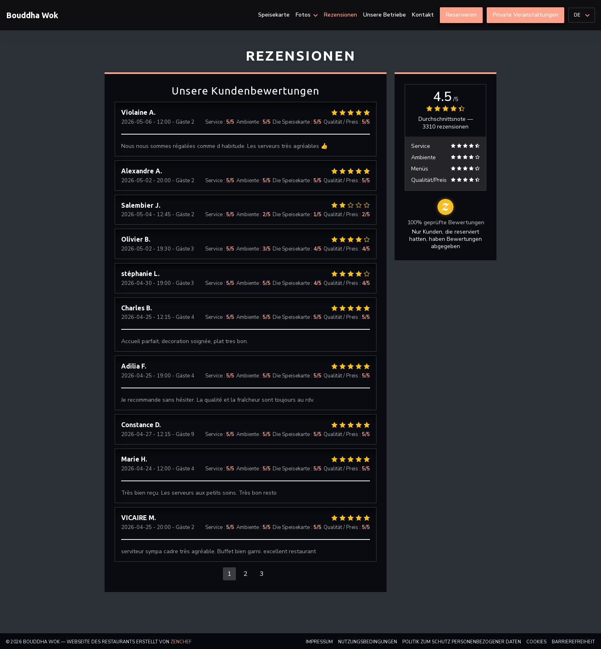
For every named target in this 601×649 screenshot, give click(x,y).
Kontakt (423, 15)
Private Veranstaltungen (525, 15)
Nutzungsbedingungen (367, 642)
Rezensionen (340, 15)
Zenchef (180, 642)
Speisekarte (274, 15)
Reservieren (461, 15)
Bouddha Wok (32, 15)
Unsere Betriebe (384, 15)
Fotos (307, 15)
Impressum (319, 642)
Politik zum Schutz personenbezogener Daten (461, 642)
